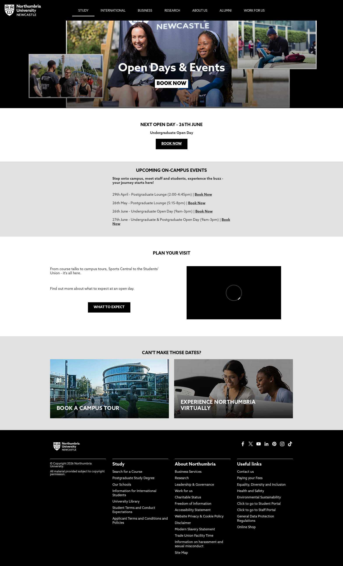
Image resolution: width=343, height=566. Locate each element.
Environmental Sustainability (259, 497)
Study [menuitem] (83, 10)
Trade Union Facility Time (194, 536)
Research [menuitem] (172, 10)
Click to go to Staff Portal (256, 510)
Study (118, 464)
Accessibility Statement (193, 510)
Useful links (249, 464)
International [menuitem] (113, 10)
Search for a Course (127, 472)
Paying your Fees (249, 478)
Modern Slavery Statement (195, 529)
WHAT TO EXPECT (109, 307)
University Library (126, 501)
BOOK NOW (171, 83)
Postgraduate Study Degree (133, 478)
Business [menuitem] (145, 10)
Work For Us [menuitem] (254, 10)
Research (182, 478)
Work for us (183, 491)
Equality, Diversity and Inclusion (261, 485)
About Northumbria (195, 464)
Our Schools (121, 485)
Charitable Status (188, 497)
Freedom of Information (193, 504)
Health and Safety (250, 491)
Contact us (245, 472)
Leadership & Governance (194, 485)
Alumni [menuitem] (226, 10)
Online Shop (246, 527)
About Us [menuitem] (199, 10)
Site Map (181, 553)
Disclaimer (183, 523)
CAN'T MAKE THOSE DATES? (171, 353)
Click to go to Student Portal (259, 504)
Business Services (188, 472)
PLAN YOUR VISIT (171, 253)
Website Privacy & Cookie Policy (199, 516)
